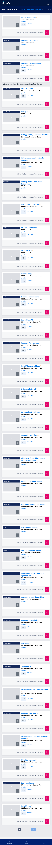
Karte (23, 21)
